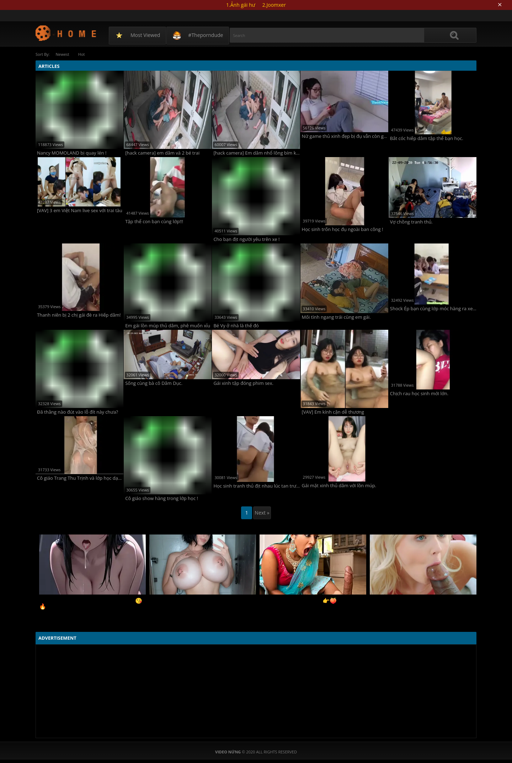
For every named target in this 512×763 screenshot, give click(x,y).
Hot (81, 54)
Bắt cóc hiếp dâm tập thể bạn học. (426, 138)
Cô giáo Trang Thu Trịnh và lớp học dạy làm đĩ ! (80, 478)
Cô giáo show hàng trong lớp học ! (161, 498)
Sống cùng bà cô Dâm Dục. (153, 383)
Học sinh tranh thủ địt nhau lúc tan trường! (256, 486)
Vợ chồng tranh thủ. (411, 222)
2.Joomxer (274, 4)
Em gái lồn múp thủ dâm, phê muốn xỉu (167, 326)
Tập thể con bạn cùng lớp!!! (154, 222)
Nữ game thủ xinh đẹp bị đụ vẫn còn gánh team (345, 136)
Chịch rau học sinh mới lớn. (419, 394)
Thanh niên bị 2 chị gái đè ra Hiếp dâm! (79, 315)
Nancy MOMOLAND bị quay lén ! (71, 153)
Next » (262, 512)
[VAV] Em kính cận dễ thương (333, 412)
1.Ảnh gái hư (240, 4)
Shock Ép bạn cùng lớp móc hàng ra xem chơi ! (433, 309)
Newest (62, 54)
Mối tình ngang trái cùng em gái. (336, 317)
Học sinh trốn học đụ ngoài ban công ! (342, 229)
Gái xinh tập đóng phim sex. (243, 383)
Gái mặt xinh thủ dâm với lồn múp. (339, 486)
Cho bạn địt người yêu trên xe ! (246, 239)
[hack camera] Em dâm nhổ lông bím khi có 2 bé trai (256, 153)
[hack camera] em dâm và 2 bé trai (162, 153)
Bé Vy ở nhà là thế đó (236, 326)
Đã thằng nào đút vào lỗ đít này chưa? (77, 412)
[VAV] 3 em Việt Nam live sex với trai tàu (79, 211)
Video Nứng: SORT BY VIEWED (66, 33)
